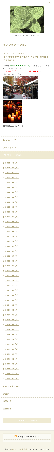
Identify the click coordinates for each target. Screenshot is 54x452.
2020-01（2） (12, 334)
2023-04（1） (12, 221)
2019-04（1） (12, 354)
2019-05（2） (12, 349)
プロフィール (9, 147)
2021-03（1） (12, 300)
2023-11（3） (12, 202)
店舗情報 (7, 408)
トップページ (9, 140)
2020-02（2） (12, 329)
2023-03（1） (12, 226)
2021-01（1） (12, 305)
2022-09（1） (12, 246)
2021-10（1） (12, 285)
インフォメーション (12, 155)
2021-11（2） (12, 280)
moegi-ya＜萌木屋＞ (20, 449)
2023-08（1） (12, 207)
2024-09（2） (12, 172)
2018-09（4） (12, 378)
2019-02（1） (12, 359)
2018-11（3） (12, 369)
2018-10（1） (12, 373)
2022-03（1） (12, 270)
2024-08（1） (12, 177)
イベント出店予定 (11, 386)
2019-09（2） (12, 344)
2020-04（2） (12, 319)
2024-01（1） (12, 197)
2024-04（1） (12, 192)
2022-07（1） (12, 256)
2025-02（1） (12, 168)
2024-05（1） (12, 187)
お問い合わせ (9, 401)
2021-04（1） (12, 295)
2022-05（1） (12, 266)
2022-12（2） (12, 236)
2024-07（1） (12, 182)
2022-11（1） (12, 241)
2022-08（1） (12, 251)
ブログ (6, 393)
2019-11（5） (12, 339)
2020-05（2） (12, 315)
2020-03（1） (12, 324)
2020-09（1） (12, 310)
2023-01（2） (12, 231)
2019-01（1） (12, 364)
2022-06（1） (12, 261)
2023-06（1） (12, 212)
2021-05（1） (12, 290)
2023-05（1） (12, 217)
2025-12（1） (12, 163)
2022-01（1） (12, 275)
